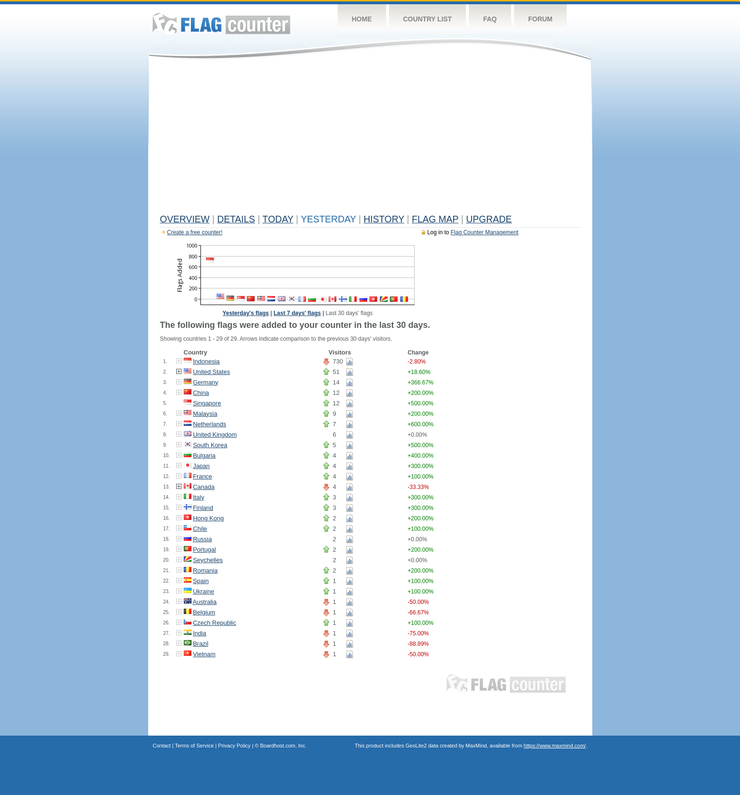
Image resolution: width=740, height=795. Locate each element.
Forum (540, 19)
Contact (162, 745)
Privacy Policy (234, 745)
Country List (427, 19)
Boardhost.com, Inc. (283, 745)
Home (362, 19)
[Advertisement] (370, 138)
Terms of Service (194, 745)
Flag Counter (221, 23)
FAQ (490, 19)
